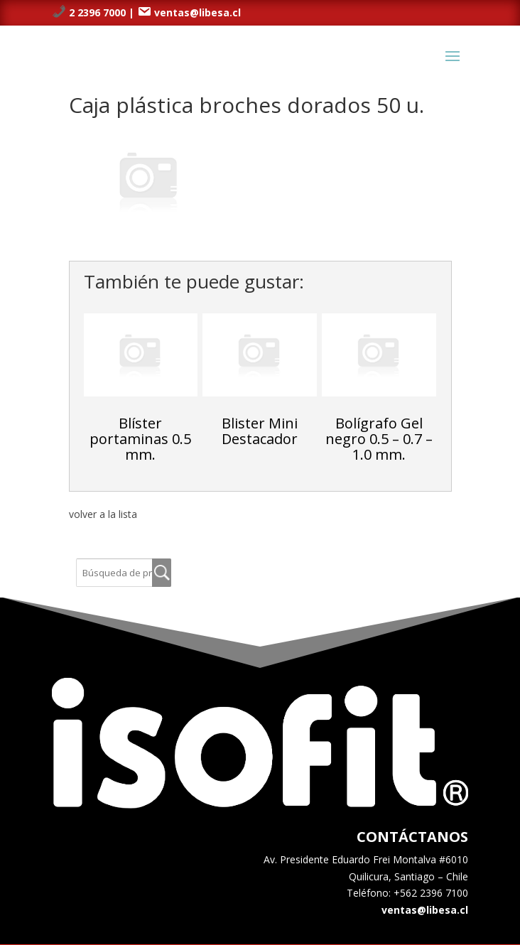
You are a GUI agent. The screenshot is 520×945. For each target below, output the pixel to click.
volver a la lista (103, 514)
